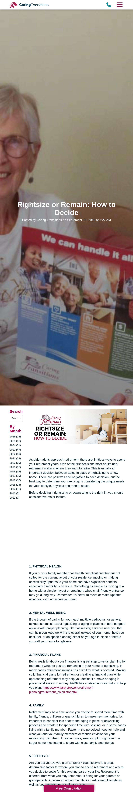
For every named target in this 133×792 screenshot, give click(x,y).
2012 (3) (14, 497)
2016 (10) (15, 480)
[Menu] (119, 4)
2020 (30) (15, 462)
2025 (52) (15, 441)
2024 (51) (15, 445)
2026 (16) (15, 436)
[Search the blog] (16, 418)
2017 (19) (15, 475)
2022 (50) (15, 454)
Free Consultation (69, 788)
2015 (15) (15, 484)
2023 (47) (15, 449)
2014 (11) (15, 489)
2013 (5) (14, 493)
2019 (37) (15, 467)
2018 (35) (15, 471)
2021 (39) (15, 458)
